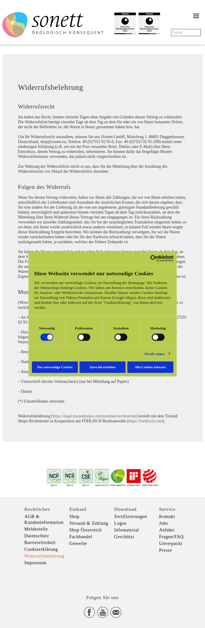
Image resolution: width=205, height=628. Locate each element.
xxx (102, 571)
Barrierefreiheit (40, 542)
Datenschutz (36, 535)
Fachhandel (80, 536)
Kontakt (167, 516)
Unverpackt (170, 543)
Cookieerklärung (41, 549)
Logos (120, 523)
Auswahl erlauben (102, 367)
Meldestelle (36, 529)
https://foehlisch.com (145, 421)
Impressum (35, 562)
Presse (165, 550)
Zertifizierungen (130, 516)
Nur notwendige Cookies (54, 367)
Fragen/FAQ (171, 536)
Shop (74, 516)
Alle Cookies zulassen (150, 367)
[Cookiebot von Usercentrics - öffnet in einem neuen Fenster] (153, 258)
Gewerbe (78, 543)
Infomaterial (126, 529)
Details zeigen (155, 353)
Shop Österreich (85, 529)
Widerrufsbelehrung (44, 555)
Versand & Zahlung (88, 523)
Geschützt (124, 536)
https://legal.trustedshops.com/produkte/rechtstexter (95, 416)
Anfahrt (167, 529)
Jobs (163, 523)
